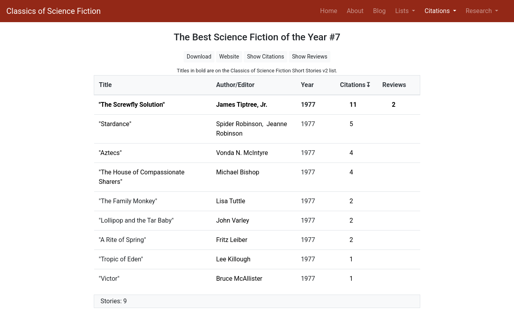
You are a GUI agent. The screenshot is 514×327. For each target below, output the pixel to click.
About (355, 11)
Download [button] (199, 56)
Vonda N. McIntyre (242, 153)
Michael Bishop (237, 172)
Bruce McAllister (239, 278)
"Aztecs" (110, 153)
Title (105, 85)
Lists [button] (402, 11)
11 (353, 104)
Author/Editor (235, 85)
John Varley (232, 220)
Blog (379, 11)
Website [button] (229, 56)
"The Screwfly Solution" (132, 104)
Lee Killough (233, 259)
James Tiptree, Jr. (241, 104)
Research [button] (479, 11)
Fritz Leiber (231, 240)
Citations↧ (355, 85)
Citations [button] (438, 11)
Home (330, 10)
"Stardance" (115, 124)
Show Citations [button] (265, 56)
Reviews (394, 85)
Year (307, 85)
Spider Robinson (239, 124)
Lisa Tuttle (230, 201)
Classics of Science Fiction (53, 11)
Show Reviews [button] (309, 56)
